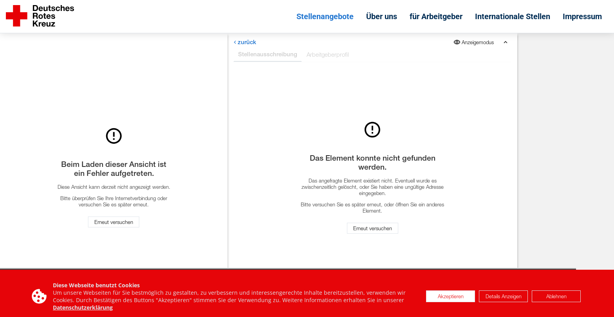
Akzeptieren (451, 299)
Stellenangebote (325, 16)
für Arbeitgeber (436, 16)
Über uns (381, 16)
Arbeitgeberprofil (328, 54)
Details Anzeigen (504, 299)
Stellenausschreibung (267, 54)
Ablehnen (556, 299)
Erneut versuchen (113, 222)
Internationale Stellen (512, 16)
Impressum (582, 16)
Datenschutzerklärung (83, 309)
